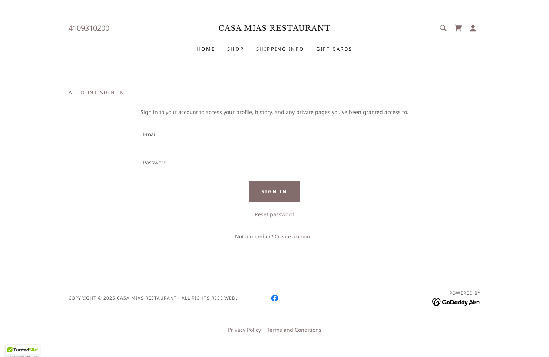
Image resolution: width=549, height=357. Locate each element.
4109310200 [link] (89, 28)
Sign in (274, 191)
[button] (473, 28)
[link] (274, 28)
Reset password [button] (274, 214)
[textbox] (274, 134)
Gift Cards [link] (334, 49)
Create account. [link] (294, 236)
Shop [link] (235, 49)
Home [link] (205, 49)
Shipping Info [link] (280, 49)
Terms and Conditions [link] (294, 329)
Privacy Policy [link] (244, 329)
